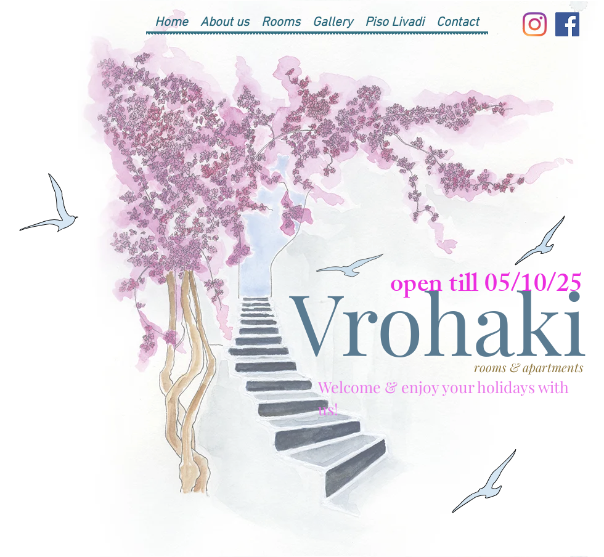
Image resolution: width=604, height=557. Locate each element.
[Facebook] (567, 24)
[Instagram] (535, 24)
